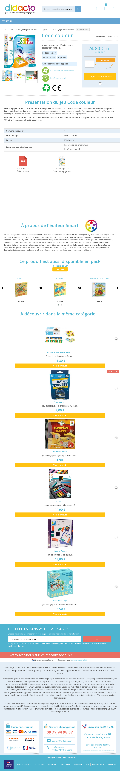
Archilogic (60, 278)
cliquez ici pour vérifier (80, 660)
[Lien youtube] (96, 655)
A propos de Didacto (24, 764)
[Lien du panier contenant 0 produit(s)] (104, 11)
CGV (87, 764)
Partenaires (52, 764)
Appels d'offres (65, 764)
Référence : (101, 36)
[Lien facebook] (89, 655)
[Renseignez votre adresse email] (44, 639)
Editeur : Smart (49, 53)
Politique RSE (39, 764)
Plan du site (112, 764)
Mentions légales (98, 764)
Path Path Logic (60, 600)
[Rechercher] (60, 9)
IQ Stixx (60, 501)
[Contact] (114, 11)
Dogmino (21, 278)
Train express (60, 402)
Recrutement (78, 764)
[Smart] (89, 225)
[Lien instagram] (102, 655)
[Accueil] (5, 29)
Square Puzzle (60, 551)
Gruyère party (60, 451)
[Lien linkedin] (108, 655)
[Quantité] (89, 63)
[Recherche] (78, 9)
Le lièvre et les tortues (99, 278)
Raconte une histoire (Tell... (60, 352)
